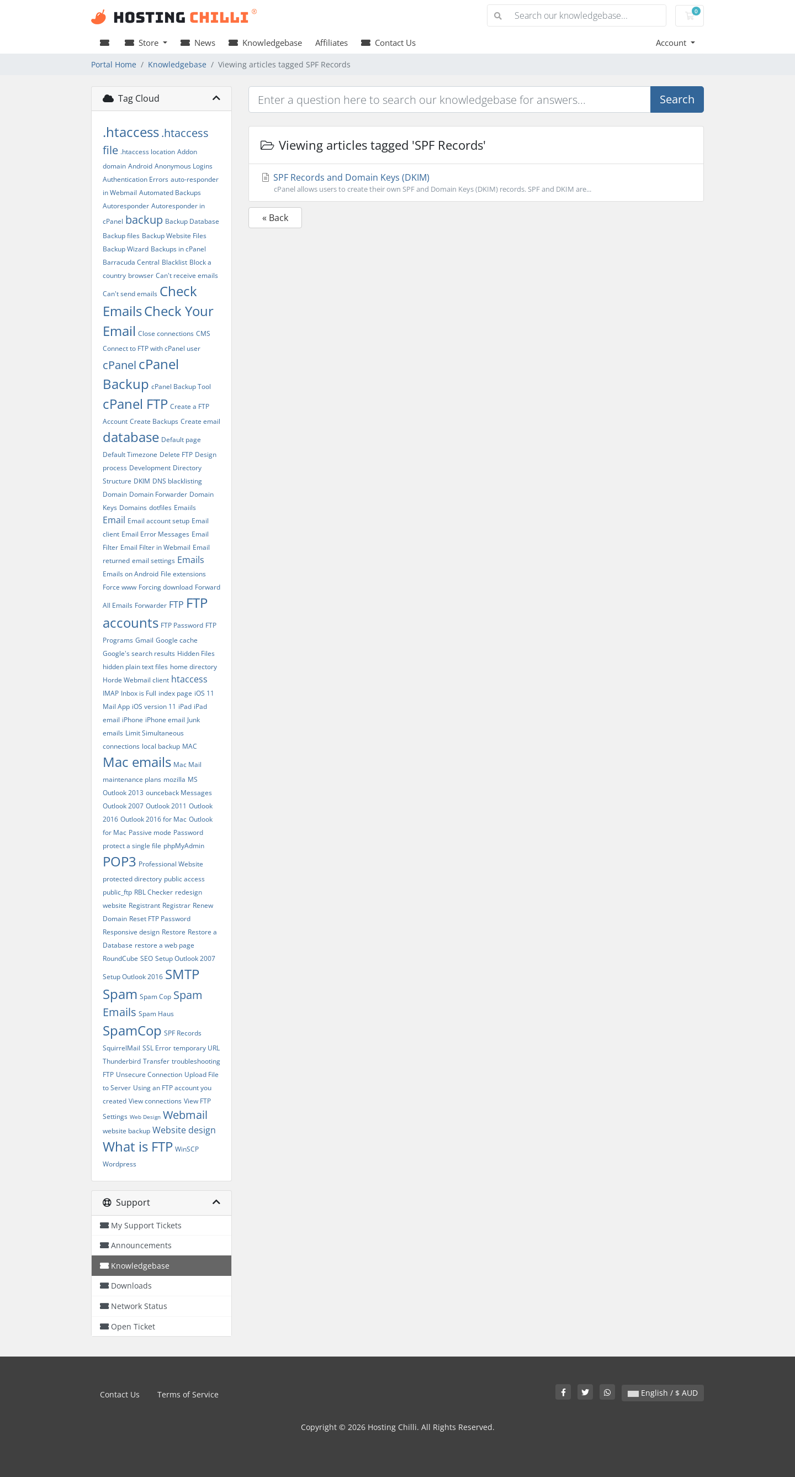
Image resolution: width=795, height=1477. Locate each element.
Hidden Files (196, 653)
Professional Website (171, 864)
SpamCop (132, 1030)
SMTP (182, 974)
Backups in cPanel (178, 249)
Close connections (166, 333)
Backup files (121, 235)
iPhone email (165, 719)
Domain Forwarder (158, 494)
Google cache (177, 640)
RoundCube (120, 958)
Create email (200, 421)
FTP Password (182, 625)
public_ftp (117, 892)
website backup (126, 1131)
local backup (161, 746)
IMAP (111, 693)
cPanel (119, 365)
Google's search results (139, 653)
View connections (155, 1101)
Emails (190, 560)
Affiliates (331, 42)
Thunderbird (122, 1061)
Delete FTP (176, 454)
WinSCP (187, 1149)
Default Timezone (130, 454)
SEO (146, 958)
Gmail (144, 640)
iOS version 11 (154, 706)
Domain (115, 494)
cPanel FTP (135, 404)
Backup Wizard (126, 249)
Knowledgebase (265, 42)
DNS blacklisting (177, 481)
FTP (176, 604)
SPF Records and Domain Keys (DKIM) (476, 183)
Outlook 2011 (166, 806)
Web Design (145, 1117)
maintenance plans (132, 779)
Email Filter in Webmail (155, 547)
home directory (193, 666)
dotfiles (160, 507)
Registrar (176, 905)
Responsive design (131, 932)
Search (677, 99)
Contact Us (388, 42)
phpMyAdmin (183, 845)
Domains (133, 507)
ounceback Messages (179, 792)
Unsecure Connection (149, 1074)
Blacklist (174, 262)
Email (114, 520)
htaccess (189, 679)
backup (144, 219)
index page (175, 693)
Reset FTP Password (159, 918)
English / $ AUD (663, 1392)
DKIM (142, 481)
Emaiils (185, 507)
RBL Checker (153, 892)
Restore (174, 932)
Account (672, 42)
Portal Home (113, 64)
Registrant (144, 905)
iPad (185, 706)
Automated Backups (170, 192)
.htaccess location (147, 151)
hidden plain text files (135, 666)
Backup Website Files (174, 235)
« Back (275, 218)
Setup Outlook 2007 (185, 958)
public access (184, 879)
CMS (203, 333)
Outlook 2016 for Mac (153, 819)
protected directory (132, 879)
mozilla (174, 779)
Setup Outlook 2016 (133, 976)
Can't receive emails (187, 275)
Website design (184, 1130)
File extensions (183, 574)
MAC (189, 746)
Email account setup (158, 520)
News (198, 42)
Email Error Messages (155, 534)
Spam (120, 994)
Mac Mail (187, 764)
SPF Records (183, 1033)
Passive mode (150, 832)
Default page (181, 439)
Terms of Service (188, 1394)
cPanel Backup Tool (181, 386)
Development (150, 467)
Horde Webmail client (136, 680)
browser (140, 275)
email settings (153, 560)
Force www (119, 587)
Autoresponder (126, 206)
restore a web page (164, 945)
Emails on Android (130, 574)
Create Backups (154, 421)
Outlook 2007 (123, 806)
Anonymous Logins (184, 166)
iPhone (132, 719)
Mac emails (137, 762)
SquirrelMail (121, 1048)
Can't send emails (130, 293)
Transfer (156, 1061)
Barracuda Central (131, 262)
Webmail (185, 1114)
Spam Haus (156, 1013)
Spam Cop (155, 996)
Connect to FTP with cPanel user (151, 348)
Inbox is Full (138, 693)
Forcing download (166, 587)
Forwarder (151, 605)
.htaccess (131, 132)
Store (143, 42)
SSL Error (156, 1048)
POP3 (119, 861)
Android (140, 166)
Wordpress (119, 1164)
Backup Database (192, 221)
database (131, 437)
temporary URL (196, 1048)
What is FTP (138, 1146)
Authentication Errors (135, 179)
